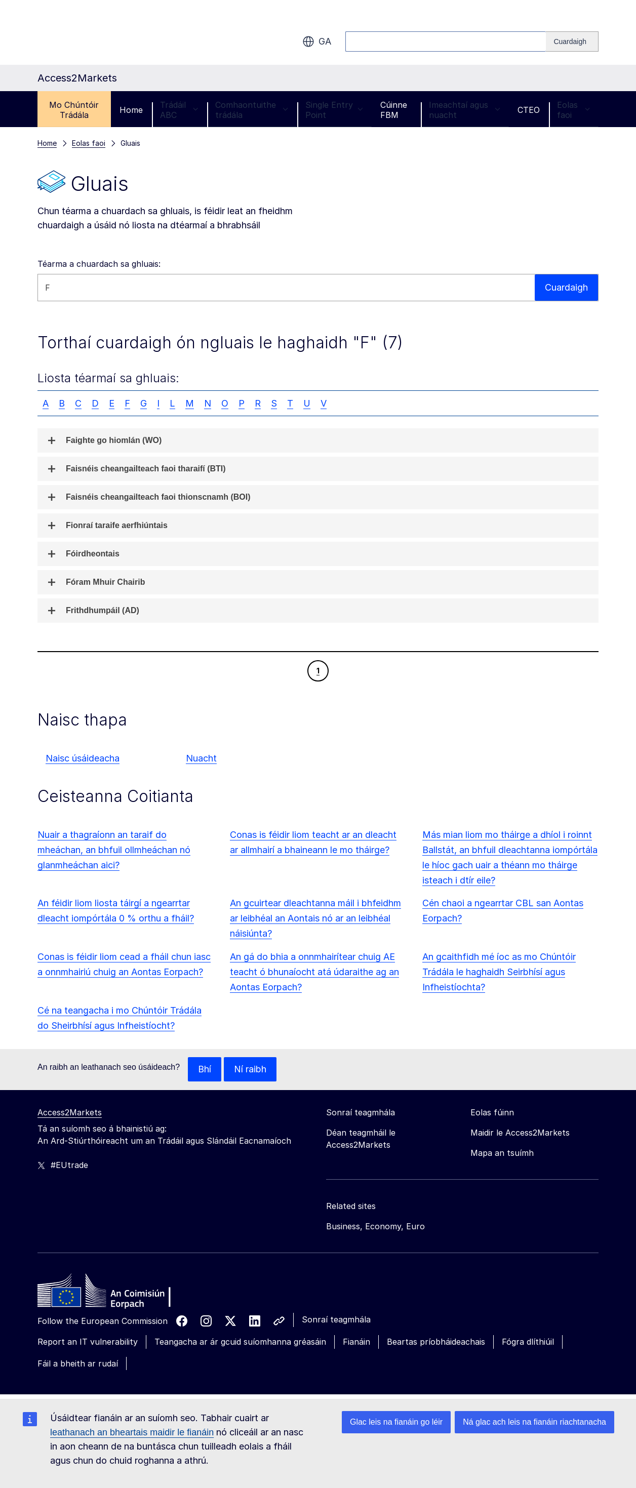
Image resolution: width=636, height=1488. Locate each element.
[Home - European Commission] (110, 1293)
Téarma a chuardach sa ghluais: (99, 264)
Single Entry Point (334, 110)
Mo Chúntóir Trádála (74, 110)
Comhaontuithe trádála (251, 110)
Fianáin (356, 1342)
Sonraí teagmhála (336, 1319)
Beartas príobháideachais (436, 1342)
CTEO (529, 110)
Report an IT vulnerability (87, 1342)
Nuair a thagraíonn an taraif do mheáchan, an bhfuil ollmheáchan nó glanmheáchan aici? (113, 849)
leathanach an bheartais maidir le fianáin (132, 1432)
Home (131, 110)
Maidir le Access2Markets (520, 1133)
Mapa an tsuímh (502, 1153)
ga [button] (316, 41)
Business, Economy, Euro (375, 1226)
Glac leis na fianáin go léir (396, 1422)
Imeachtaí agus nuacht (464, 110)
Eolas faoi (573, 110)
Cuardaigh (566, 287)
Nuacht (201, 758)
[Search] (572, 41)
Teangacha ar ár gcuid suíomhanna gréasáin (240, 1342)
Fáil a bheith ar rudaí (77, 1363)
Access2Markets (69, 1112)
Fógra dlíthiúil (528, 1342)
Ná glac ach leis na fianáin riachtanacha (534, 1422)
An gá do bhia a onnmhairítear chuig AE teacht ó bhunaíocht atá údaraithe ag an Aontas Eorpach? (314, 971)
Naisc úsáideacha (83, 758)
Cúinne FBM (393, 110)
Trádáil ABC (179, 110)
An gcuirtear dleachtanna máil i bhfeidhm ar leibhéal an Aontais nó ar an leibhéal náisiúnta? (315, 918)
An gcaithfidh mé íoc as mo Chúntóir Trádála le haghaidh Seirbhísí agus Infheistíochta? (499, 971)
